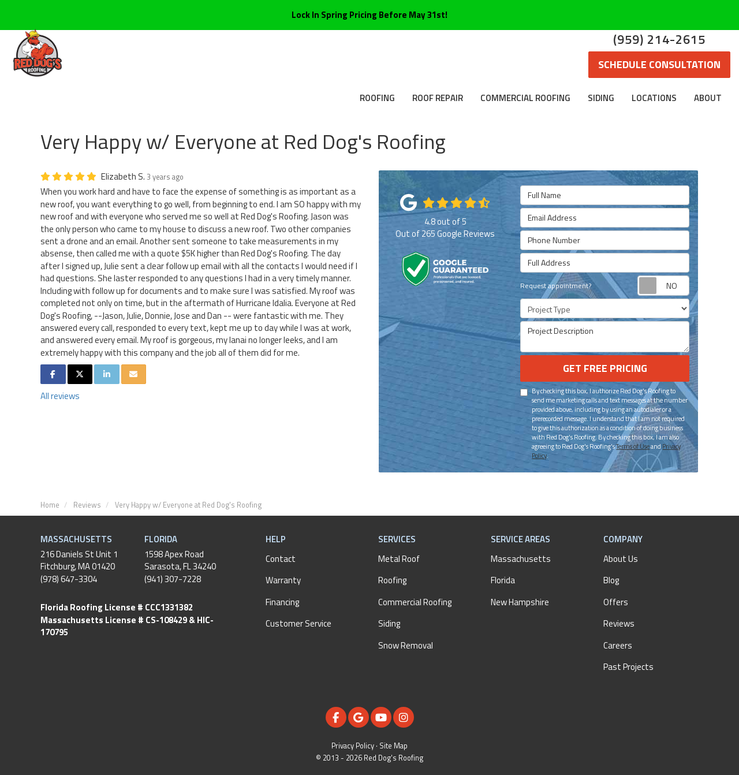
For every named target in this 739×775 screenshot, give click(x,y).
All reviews (60, 396)
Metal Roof (399, 558)
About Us (620, 558)
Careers (617, 645)
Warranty (283, 580)
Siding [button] (601, 98)
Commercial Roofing (414, 602)
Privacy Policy (352, 745)
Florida (503, 580)
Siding (389, 623)
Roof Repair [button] (437, 98)
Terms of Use (633, 446)
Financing (282, 602)
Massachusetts (521, 558)
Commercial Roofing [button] (525, 98)
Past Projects (628, 666)
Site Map (393, 745)
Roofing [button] (377, 98)
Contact (281, 558)
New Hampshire (520, 602)
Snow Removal (405, 645)
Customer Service (298, 623)
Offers (615, 602)
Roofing (392, 580)
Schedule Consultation (659, 64)
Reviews (619, 623)
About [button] (708, 98)
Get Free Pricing (605, 368)
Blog (611, 580)
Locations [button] (654, 98)
